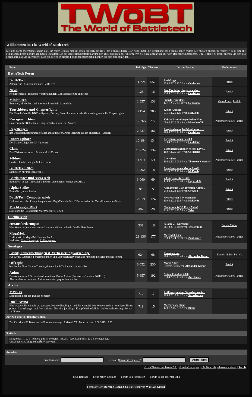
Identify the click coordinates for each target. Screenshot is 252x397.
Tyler (191, 210)
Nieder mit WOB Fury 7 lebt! (181, 207)
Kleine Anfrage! (173, 109)
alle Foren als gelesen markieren (218, 367)
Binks (191, 307)
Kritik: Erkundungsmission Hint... (184, 119)
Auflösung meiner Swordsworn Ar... (184, 292)
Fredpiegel (49, 341)
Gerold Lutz (225, 101)
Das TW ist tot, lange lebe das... (182, 90)
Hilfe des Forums (109, 50)
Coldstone (194, 83)
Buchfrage (170, 80)
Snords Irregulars (174, 99)
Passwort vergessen (129, 359)
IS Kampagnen (48, 240)
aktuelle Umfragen (189, 367)
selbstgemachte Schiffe (177, 178)
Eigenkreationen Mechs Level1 (181, 168)
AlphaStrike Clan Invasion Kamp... (184, 187)
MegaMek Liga (172, 234)
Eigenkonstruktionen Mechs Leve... (184, 148)
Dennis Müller (229, 225)
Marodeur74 (195, 122)
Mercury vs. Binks (174, 304)
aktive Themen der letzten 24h (160, 367)
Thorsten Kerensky (199, 161)
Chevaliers (170, 158)
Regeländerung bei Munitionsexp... (184, 129)
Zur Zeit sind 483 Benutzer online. (26, 316)
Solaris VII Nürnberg (176, 223)
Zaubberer (194, 237)
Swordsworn (195, 295)
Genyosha (194, 102)
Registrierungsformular (80, 53)
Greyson (193, 190)
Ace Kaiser (194, 277)
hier (115, 56)
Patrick (229, 81)
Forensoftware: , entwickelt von (126, 386)
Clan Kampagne (30, 240)
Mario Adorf (171, 262)
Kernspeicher (171, 253)
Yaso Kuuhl (195, 226)
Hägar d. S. (194, 181)
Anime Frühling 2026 (176, 274)
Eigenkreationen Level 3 (178, 138)
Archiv (242, 367)
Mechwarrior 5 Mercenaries (180, 197)
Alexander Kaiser (224, 120)
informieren (132, 53)
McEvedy (193, 112)
